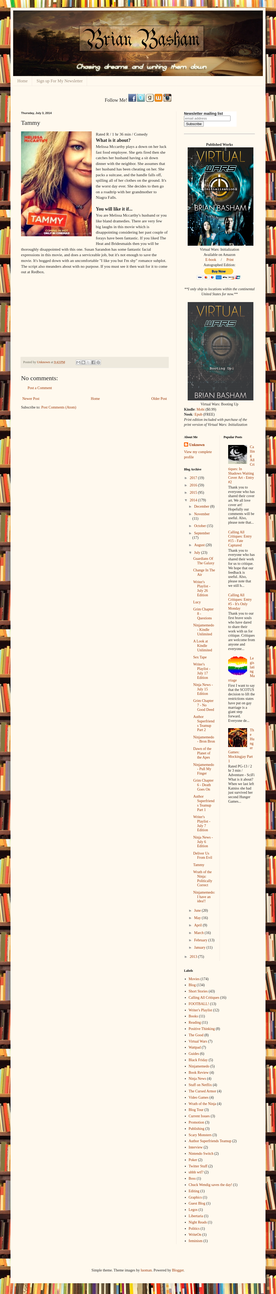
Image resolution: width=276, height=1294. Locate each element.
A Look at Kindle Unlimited (202, 645)
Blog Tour (196, 1110)
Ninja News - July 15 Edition (203, 689)
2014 (194, 500)
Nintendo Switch (201, 1154)
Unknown (197, 445)
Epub (198, 414)
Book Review (199, 1073)
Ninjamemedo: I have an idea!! (204, 896)
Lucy (197, 602)
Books (193, 1016)
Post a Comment (40, 388)
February (201, 940)
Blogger (177, 1270)
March (199, 933)
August (200, 545)
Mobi (201, 409)
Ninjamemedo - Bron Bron (204, 739)
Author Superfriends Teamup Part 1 (203, 803)
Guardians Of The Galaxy (203, 561)
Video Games (199, 1097)
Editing (194, 1191)
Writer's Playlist (200, 1010)
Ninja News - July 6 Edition (203, 841)
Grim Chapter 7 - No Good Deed (203, 705)
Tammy (199, 865)
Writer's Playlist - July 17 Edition (201, 670)
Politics (194, 1229)
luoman (146, 1270)
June (198, 910)
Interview (196, 1147)
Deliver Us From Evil (202, 855)
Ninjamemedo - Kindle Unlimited (203, 629)
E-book (210, 260)
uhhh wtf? (196, 1172)
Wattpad (195, 1047)
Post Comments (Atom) (58, 407)
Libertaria (196, 1216)
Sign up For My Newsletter (60, 81)
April (198, 925)
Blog (192, 985)
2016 (194, 485)
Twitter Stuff (198, 1166)
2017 (194, 478)
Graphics (195, 1197)
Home (22, 81)
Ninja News (197, 1079)
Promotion (196, 1122)
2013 (194, 957)
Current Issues (199, 1116)
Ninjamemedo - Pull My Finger (203, 769)
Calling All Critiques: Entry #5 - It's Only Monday (240, 601)
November (201, 514)
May (198, 918)
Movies (194, 979)
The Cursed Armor (202, 1091)
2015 (194, 493)
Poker (193, 1160)
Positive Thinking (202, 1029)
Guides (194, 1054)
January (200, 947)
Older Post (159, 399)
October (200, 526)
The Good (196, 1035)
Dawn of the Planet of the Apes (202, 753)
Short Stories (198, 991)
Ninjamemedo (199, 1066)
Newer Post (30, 399)
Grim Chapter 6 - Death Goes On (203, 784)
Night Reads (198, 1222)
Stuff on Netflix (200, 1085)
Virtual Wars (198, 1041)
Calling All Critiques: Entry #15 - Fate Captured (240, 538)
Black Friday (198, 1060)
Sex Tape (200, 657)
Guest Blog (197, 1203)
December (202, 506)
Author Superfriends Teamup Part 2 (203, 723)
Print (229, 260)
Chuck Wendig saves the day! (210, 1185)
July (197, 553)
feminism (196, 1241)
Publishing (197, 1129)
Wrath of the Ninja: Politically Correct (202, 878)
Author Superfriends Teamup (210, 1141)
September (202, 533)
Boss (192, 1178)
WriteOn (195, 1235)
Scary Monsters (200, 1135)
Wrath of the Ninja (202, 1104)
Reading (195, 1022)
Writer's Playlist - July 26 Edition (201, 588)
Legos (193, 1210)
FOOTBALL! (199, 1004)
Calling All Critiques (204, 998)
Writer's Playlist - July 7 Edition (201, 823)
